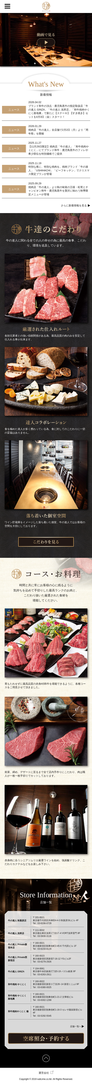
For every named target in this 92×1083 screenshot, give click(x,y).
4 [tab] (51, 63)
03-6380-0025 (44, 987)
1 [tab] (35, 63)
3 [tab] (46, 63)
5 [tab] (57, 63)
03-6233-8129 (44, 949)
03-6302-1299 (44, 1000)
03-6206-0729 (44, 923)
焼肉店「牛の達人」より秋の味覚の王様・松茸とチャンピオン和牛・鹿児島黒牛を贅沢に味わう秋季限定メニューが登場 (58, 191)
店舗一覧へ (75, 1026)
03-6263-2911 (44, 974)
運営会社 (46, 1072)
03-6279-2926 (44, 961)
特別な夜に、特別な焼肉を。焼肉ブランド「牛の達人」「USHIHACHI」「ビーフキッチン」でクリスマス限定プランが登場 (58, 170)
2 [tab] (40, 63)
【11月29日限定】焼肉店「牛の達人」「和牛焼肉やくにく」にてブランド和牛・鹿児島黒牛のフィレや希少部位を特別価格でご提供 (58, 150)
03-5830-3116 (44, 936)
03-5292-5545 (44, 1016)
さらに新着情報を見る (74, 205)
